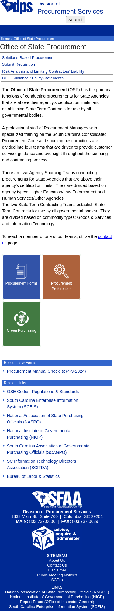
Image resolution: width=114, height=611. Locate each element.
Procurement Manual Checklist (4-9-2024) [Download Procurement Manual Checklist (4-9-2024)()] (46, 371)
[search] (31, 19)
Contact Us (57, 565)
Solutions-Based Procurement (28, 57)
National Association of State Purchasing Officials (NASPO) (57, 592)
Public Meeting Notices (57, 575)
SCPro (57, 580)
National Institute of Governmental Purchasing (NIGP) (57, 597)
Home (5, 38)
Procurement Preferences (61, 277)
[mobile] (4, 29)
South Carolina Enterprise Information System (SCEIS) (57, 606)
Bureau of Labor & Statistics (33, 476)
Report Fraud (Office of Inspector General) (57, 601)
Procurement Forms (21, 274)
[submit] (75, 19)
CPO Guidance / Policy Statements (33, 78)
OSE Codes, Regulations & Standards (43, 391)
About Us (57, 560)
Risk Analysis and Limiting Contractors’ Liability (43, 71)
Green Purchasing (21, 322)
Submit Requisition (18, 64)
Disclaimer (57, 570)
